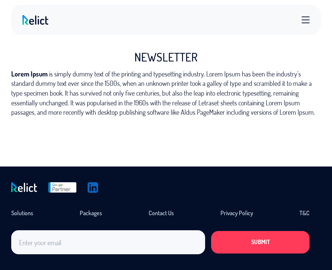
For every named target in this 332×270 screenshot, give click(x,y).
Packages (91, 213)
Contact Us (161, 213)
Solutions (22, 213)
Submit (260, 242)
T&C (304, 213)
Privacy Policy (236, 213)
